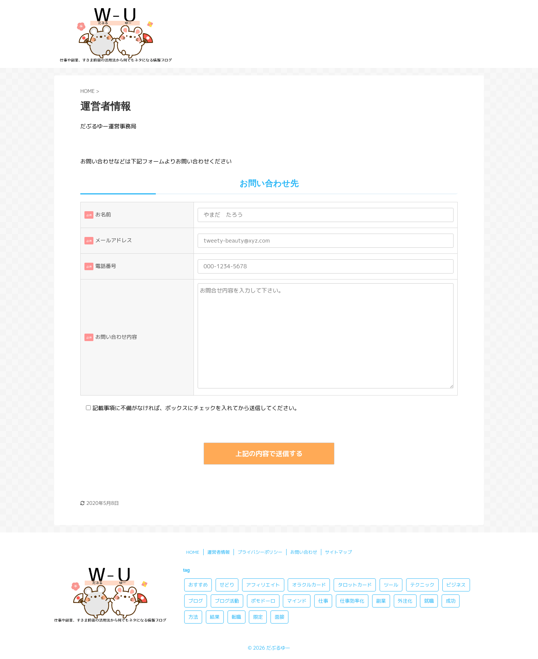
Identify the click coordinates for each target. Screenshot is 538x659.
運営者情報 (218, 552)
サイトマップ (338, 552)
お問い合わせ (303, 552)
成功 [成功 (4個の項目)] (450, 600)
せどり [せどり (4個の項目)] (227, 584)
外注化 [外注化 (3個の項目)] (405, 600)
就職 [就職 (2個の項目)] (429, 600)
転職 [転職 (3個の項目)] (236, 616)
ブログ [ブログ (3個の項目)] (195, 600)
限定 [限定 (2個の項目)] (258, 616)
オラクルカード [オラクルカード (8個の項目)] (309, 584)
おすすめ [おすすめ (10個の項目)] (198, 584)
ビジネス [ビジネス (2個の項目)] (456, 584)
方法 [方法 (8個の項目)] (193, 616)
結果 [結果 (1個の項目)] (215, 616)
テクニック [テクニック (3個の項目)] (422, 584)
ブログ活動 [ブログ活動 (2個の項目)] (227, 600)
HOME (192, 552)
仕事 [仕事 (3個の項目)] (323, 600)
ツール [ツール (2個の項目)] (391, 584)
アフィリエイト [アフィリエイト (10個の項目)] (263, 584)
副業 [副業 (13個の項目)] (381, 600)
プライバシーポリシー (260, 552)
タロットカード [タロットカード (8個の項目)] (355, 584)
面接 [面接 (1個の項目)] (279, 616)
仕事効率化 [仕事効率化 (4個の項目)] (352, 600)
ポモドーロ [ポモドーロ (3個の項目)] (263, 600)
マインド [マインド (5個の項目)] (296, 600)
